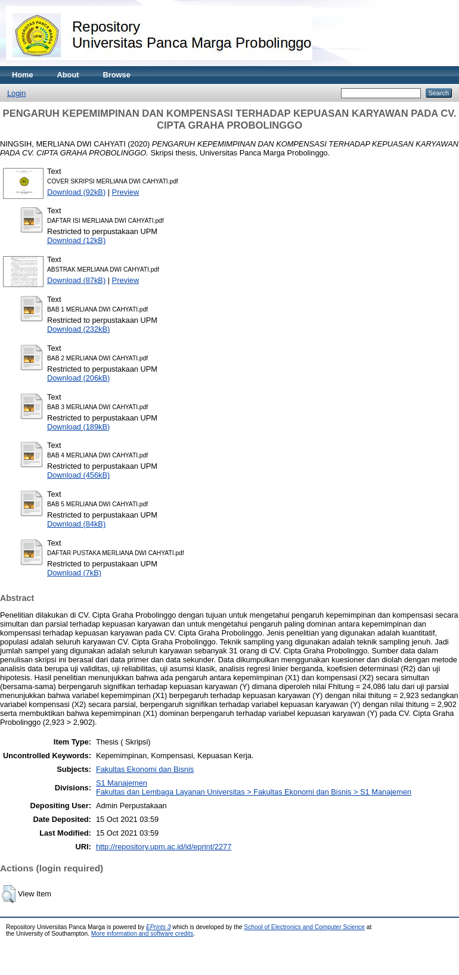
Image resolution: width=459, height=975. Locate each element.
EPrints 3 (158, 927)
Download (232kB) (78, 329)
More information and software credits (142, 933)
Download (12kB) (76, 240)
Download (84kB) (76, 523)
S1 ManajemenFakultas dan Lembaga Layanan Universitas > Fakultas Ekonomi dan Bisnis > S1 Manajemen (253, 787)
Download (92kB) (76, 192)
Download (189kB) (78, 426)
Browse (117, 74)
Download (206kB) (78, 377)
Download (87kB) (76, 280)
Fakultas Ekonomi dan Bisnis (145, 769)
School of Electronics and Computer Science (304, 927)
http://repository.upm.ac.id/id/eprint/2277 (163, 846)
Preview (125, 192)
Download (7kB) (74, 572)
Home (22, 74)
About (68, 74)
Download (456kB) (78, 475)
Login (16, 93)
